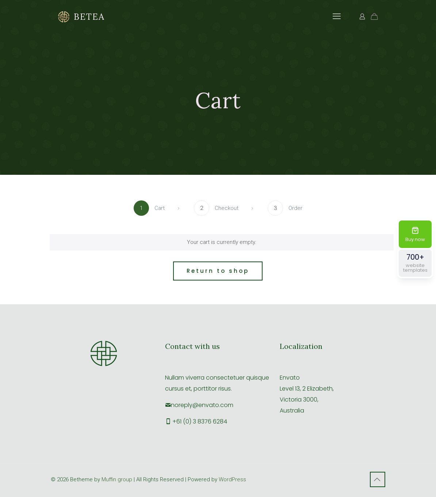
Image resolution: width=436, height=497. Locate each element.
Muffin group (117, 479)
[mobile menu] (336, 16)
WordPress (232, 479)
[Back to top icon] (377, 479)
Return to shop (218, 271)
